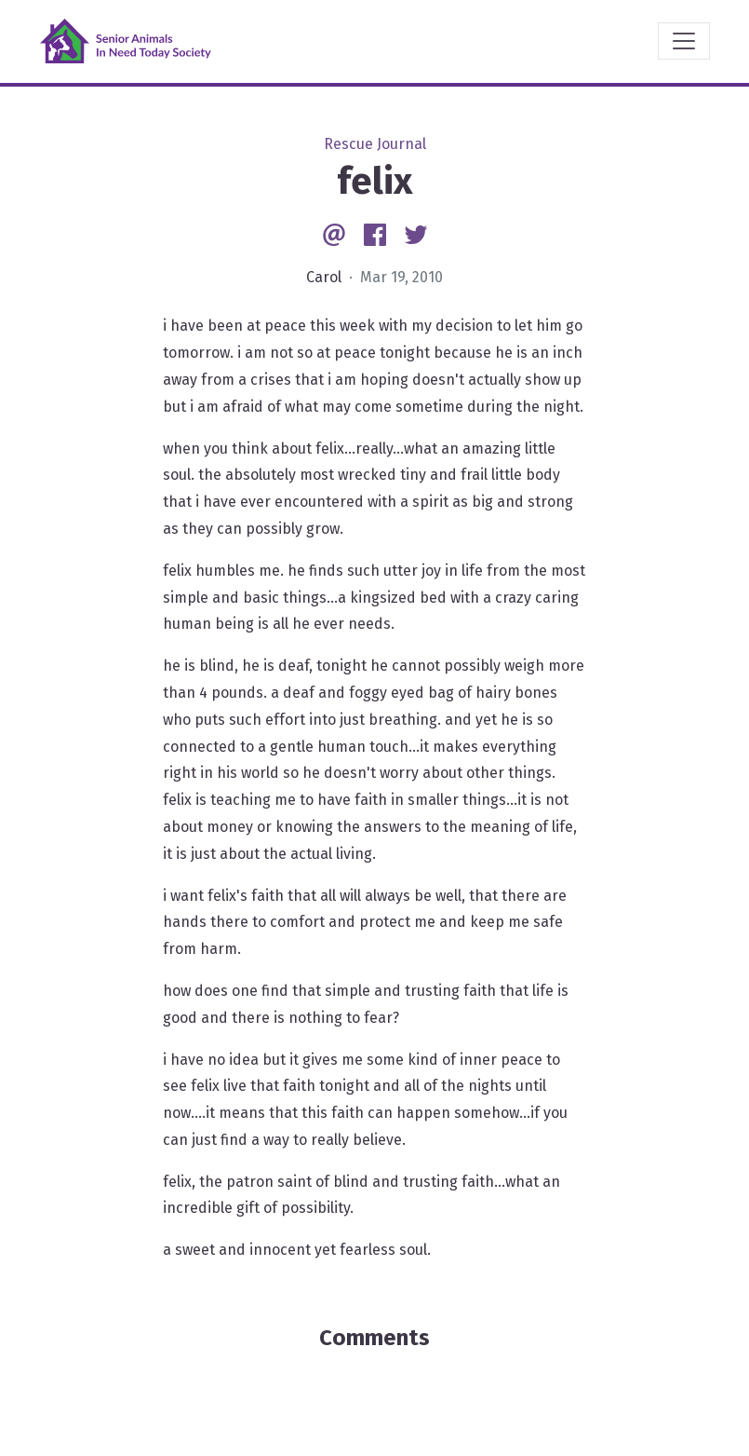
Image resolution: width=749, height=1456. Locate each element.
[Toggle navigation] (684, 41)
